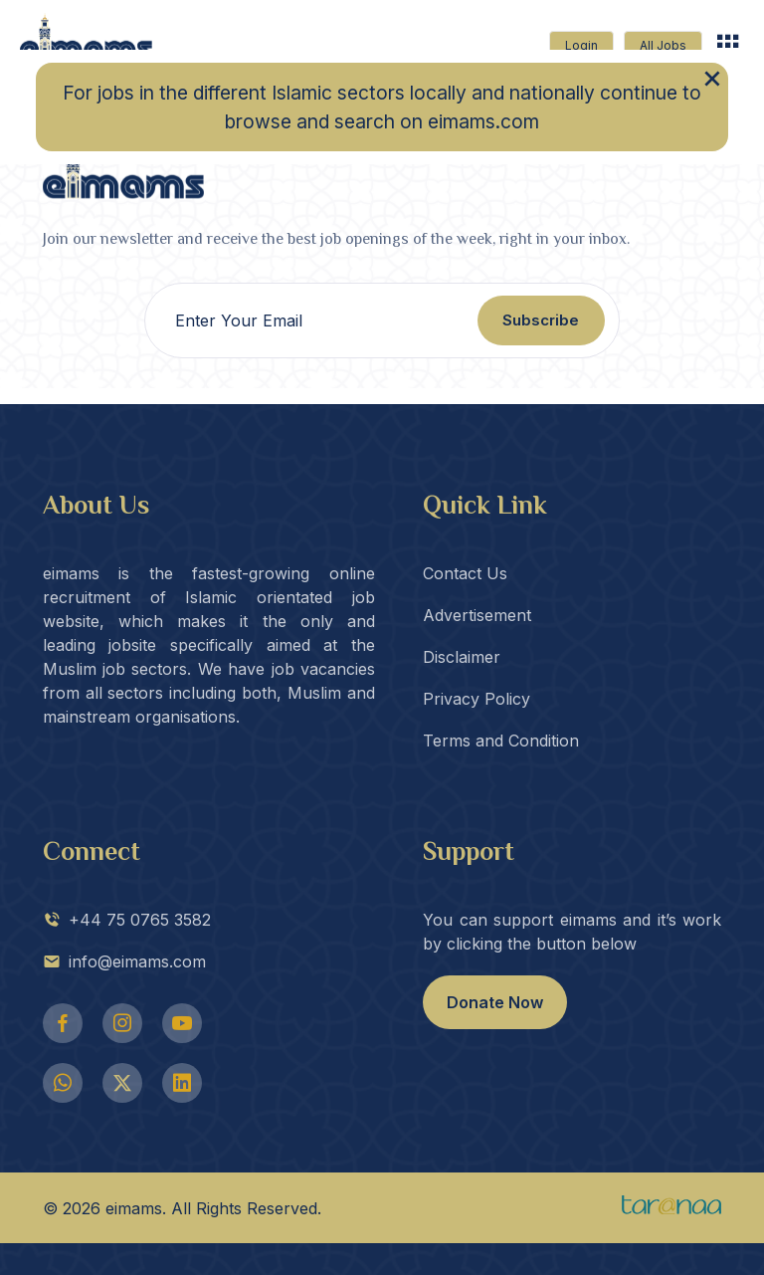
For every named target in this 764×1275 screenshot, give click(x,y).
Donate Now (495, 1002)
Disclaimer (461, 657)
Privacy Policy (476, 699)
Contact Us (465, 573)
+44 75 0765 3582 (127, 920)
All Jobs (663, 45)
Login (581, 45)
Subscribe (540, 320)
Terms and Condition (501, 740)
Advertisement (477, 615)
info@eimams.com (124, 961)
